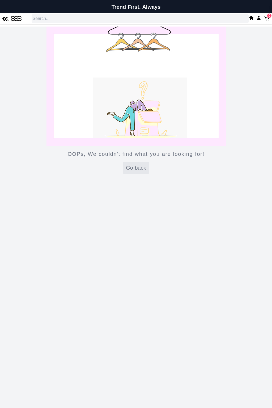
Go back (136, 168)
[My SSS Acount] (258, 17)
